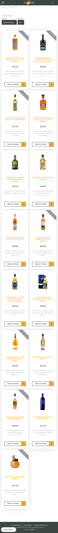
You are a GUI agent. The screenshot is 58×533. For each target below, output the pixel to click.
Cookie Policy (27, 525)
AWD (32, 529)
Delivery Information (40, 525)
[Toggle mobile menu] (2, 2)
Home (4, 7)
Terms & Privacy (16, 525)
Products (13, 7)
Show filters (8, 530)
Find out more (13, 84)
